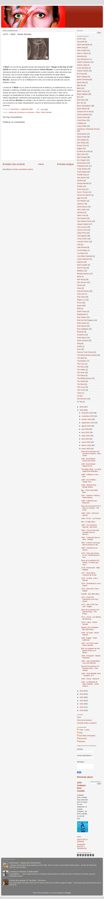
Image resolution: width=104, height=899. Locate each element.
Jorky (81, 733)
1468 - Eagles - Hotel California (89, 639)
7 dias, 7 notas (12, 9)
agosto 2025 (86, 426)
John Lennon (82, 227)
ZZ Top (79, 402)
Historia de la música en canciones (21, 112)
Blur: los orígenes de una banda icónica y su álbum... (90, 650)
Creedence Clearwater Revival (88, 129)
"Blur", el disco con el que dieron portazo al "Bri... (90, 544)
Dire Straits (81, 143)
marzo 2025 (86, 442)
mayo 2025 (86, 436)
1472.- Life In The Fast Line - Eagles (89, 605)
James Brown (82, 207)
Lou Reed (80, 253)
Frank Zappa (81, 172)
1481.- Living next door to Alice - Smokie (90, 538)
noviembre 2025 (88, 416)
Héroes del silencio (84, 195)
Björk (79, 88)
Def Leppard (81, 140)
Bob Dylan (81, 100)
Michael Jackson (83, 274)
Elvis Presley (82, 157)
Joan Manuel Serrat (84, 221)
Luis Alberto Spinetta (84, 256)
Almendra (80, 56)
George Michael (83, 183)
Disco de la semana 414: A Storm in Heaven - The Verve (91, 508)
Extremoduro (82, 163)
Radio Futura (82, 311)
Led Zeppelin (82, 236)
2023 (82, 694)
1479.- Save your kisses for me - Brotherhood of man (90, 555)
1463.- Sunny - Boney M (90, 679)
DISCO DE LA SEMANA (82, 840)
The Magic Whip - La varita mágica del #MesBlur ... (91, 470)
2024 (82, 691)
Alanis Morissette (83, 45)
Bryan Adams (82, 109)
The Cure (80, 364)
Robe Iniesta (81, 323)
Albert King (81, 47)
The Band (80, 358)
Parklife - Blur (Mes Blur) (90, 594)
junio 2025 (86, 432)
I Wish (37, 112)
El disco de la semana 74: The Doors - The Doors (27, 880)
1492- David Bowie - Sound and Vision (88, 460)
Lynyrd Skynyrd (82, 259)
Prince (79, 303)
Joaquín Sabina (83, 224)
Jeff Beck (80, 212)
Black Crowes (82, 91)
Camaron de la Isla (84, 112)
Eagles (79, 148)
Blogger (68, 893)
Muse (79, 276)
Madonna (80, 262)
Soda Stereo (81, 338)
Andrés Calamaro (83, 62)
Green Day (81, 189)
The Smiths (81, 381)
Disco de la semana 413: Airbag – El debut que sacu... (90, 562)
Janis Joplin (81, 210)
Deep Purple (81, 137)
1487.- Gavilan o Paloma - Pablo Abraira (91, 496)
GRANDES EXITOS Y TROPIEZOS (82, 846)
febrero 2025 (86, 445)
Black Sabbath (82, 94)
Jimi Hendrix (81, 218)
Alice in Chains (82, 53)
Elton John (81, 154)
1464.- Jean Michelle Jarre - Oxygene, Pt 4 (91, 674)
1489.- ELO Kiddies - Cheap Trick (89, 481)
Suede (79, 346)
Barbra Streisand (83, 79)
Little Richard (82, 247)
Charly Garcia (82, 117)
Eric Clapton (81, 160)
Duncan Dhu (81, 145)
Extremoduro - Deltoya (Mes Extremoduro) (25, 863)
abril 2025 (85, 439)
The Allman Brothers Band (86, 355)
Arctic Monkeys (82, 68)
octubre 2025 (87, 419)
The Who (80, 384)
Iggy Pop (80, 198)
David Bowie (81, 134)
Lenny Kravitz (82, 239)
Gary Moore (81, 178)
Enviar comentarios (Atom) (23, 169)
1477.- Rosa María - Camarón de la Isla (88, 574)
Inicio (41, 164)
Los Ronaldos (82, 250)
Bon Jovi (80, 103)
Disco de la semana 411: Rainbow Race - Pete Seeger (90, 668)
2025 (82, 410)
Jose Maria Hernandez (87, 736)
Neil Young (81, 279)
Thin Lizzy (81, 387)
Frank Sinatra (82, 169)
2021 (82, 701)
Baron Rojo (81, 82)
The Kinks (80, 373)
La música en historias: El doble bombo (23, 872)
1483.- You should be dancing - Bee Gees (89, 526)
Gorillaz (80, 186)
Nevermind (83, 738)
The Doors (81, 367)
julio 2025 (85, 429)
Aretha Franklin (82, 71)
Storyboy (82, 741)
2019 (82, 707)
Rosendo (80, 332)
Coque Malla (81, 126)
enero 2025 (86, 449)
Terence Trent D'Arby (85, 352)
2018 (82, 710)
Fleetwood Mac (82, 166)
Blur (78, 97)
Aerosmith (81, 42)
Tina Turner (81, 390)
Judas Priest (81, 233)
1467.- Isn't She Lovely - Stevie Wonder (90, 644)
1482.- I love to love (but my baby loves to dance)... (90, 532)
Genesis (80, 180)
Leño (79, 244)
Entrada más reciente (14, 164)
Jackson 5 (81, 204)
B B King (80, 74)
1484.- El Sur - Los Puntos (91, 518)
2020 (82, 704)
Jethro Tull (81, 215)
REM (79, 308)
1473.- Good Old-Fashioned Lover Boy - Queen (90, 599)
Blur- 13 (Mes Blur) (88, 522)
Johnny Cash (82, 230)
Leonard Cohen (83, 242)
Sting (79, 343)
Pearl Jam (81, 294)
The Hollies (81, 370)
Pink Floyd (81, 297)
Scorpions (80, 335)
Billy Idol (80, 85)
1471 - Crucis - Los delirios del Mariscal (91, 618)
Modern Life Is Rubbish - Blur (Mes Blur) (90, 628)
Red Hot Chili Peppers (85, 320)
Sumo (79, 349)
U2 (78, 396)
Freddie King (81, 175)
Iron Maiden (81, 201)
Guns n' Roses (82, 192)
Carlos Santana (83, 114)
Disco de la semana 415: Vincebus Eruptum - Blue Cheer (91, 453)
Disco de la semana (84, 720)
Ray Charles (81, 317)
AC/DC (79, 39)
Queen (79, 306)
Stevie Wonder (46, 112)
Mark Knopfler (82, 265)
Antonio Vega (82, 65)
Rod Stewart (81, 326)
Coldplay (80, 123)
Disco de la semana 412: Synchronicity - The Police (90, 612)
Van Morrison (82, 399)
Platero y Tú (81, 300)
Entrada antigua (65, 164)
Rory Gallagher (82, 329)
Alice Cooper (82, 50)
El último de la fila (83, 151)
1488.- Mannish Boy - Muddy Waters (89, 486)
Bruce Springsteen (84, 106)
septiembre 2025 (88, 423)
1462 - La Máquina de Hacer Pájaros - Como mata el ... (90, 684)
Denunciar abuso (85, 777)
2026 (82, 407)
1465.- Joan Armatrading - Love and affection (90, 662)
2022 (82, 697)
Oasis (79, 288)
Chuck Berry (81, 120)
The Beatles (81, 361)
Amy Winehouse (83, 59)
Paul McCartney (83, 291)
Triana (79, 393)
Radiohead (81, 314)
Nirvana (80, 285)
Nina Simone (82, 282)
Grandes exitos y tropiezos (87, 723)
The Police (81, 375)
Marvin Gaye (81, 268)
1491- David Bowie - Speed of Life (88, 465)
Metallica (80, 271)
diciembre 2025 (87, 413)
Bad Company (82, 77)
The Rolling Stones (84, 378)
